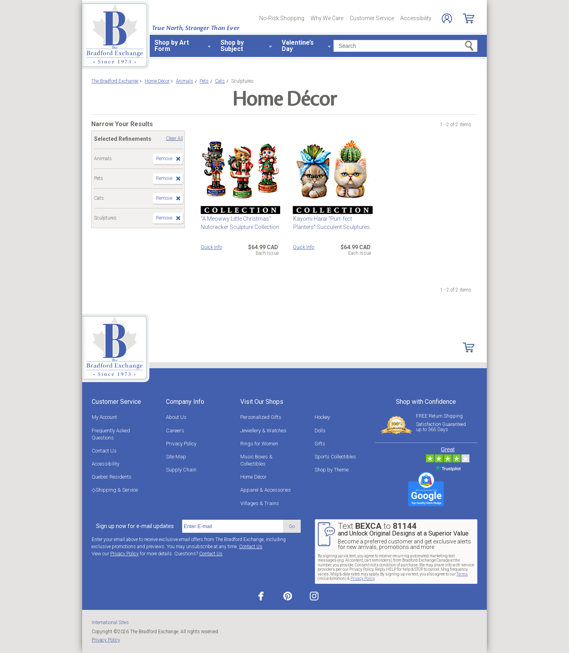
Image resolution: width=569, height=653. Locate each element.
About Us (176, 417)
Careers (175, 430)
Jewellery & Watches (263, 430)
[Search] (405, 46)
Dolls (320, 430)
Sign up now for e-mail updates (135, 526)
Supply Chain (181, 470)
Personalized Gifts (260, 417)
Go (292, 526)
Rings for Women (259, 444)
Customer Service (372, 18)
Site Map (176, 457)
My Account (104, 417)
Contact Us (104, 451)
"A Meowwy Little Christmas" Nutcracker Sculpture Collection (240, 223)
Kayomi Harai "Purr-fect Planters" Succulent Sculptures (331, 223)
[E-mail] (232, 526)
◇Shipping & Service (115, 490)
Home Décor (253, 477)
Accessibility (415, 18)
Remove (164, 158)
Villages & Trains (259, 503)
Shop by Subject (232, 46)
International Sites (110, 622)
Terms (462, 574)
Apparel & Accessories (265, 490)
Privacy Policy (181, 444)
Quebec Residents (112, 477)
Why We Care (327, 18)
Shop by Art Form (171, 46)
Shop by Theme (332, 470)
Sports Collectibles (335, 457)
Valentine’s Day (298, 46)
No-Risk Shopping (281, 18)
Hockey (322, 417)
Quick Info (211, 247)
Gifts (320, 444)
